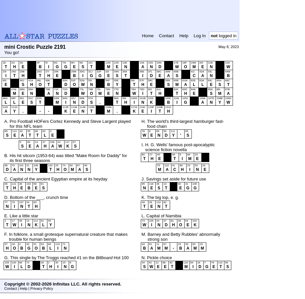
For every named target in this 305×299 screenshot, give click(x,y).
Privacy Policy (41, 288)
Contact (166, 35)
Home (148, 35)
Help (183, 35)
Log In (199, 35)
